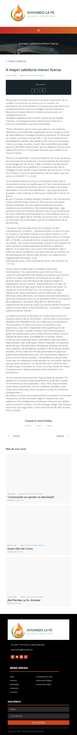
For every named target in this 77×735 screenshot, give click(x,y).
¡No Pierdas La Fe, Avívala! (23, 600)
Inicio (12, 677)
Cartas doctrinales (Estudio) (35, 75)
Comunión (14, 688)
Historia (13, 680)
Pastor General (40, 84)
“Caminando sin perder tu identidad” (31, 497)
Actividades (14, 684)
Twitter (38, 425)
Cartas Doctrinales (43, 684)
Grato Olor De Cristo (20, 548)
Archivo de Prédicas (44, 680)
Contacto (13, 692)
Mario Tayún (17, 603)
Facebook (27, 425)
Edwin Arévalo (18, 552)
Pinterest (49, 425)
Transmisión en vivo (44, 677)
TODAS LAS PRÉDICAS (16, 61)
